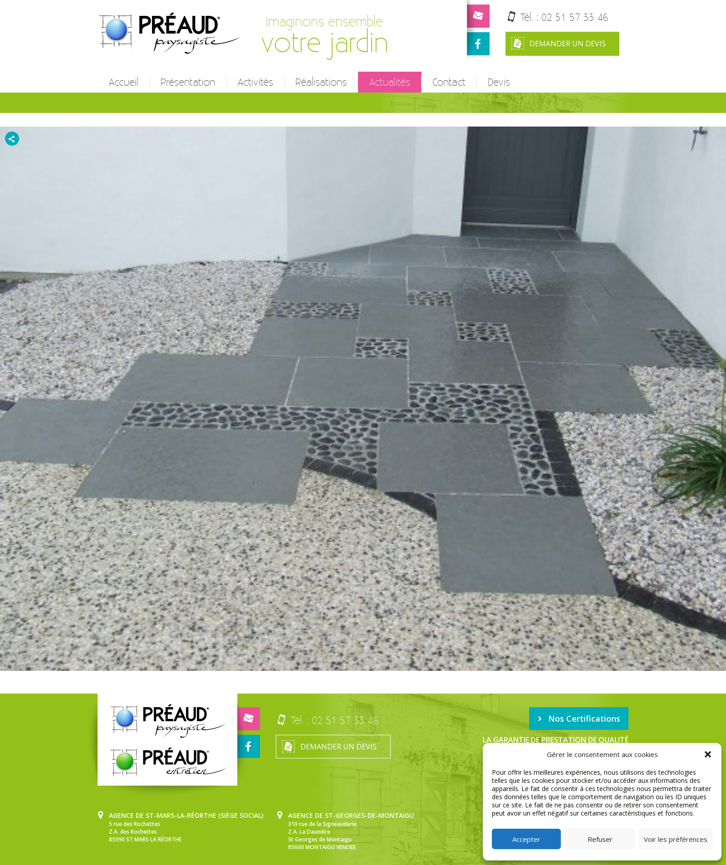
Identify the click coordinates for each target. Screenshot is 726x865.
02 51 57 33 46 (574, 17)
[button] (707, 754)
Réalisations (321, 82)
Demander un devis (558, 43)
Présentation (188, 82)
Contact (449, 82)
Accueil (123, 82)
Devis (499, 82)
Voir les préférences (675, 839)
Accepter (526, 839)
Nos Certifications (578, 718)
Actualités (389, 82)
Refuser (600, 839)
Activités (255, 82)
